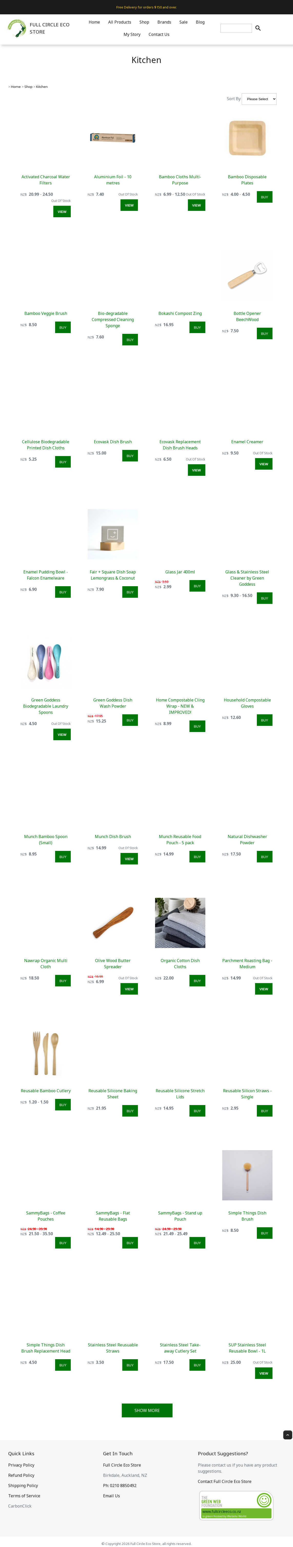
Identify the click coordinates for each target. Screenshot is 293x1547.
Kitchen (42, 86)
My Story (132, 34)
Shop (144, 22)
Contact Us (159, 34)
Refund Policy (21, 1475)
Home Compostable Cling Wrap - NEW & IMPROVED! (180, 706)
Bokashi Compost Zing (180, 313)
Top (287, 1434)
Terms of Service (24, 1496)
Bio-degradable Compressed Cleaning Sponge (113, 319)
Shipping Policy (23, 1485)
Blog (200, 22)
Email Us (111, 1496)
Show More (147, 1410)
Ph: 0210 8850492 (119, 1485)
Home (94, 22)
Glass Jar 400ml (180, 572)
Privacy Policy (21, 1465)
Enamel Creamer (247, 442)
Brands (164, 22)
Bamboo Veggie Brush (45, 313)
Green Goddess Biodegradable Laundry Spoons (45, 706)
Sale (183, 22)
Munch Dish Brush (113, 836)
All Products (119, 22)
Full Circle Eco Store (122, 1465)
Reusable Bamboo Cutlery (46, 1091)
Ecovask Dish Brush (113, 442)
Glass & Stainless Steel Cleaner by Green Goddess (247, 578)
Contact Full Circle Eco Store (224, 1481)
